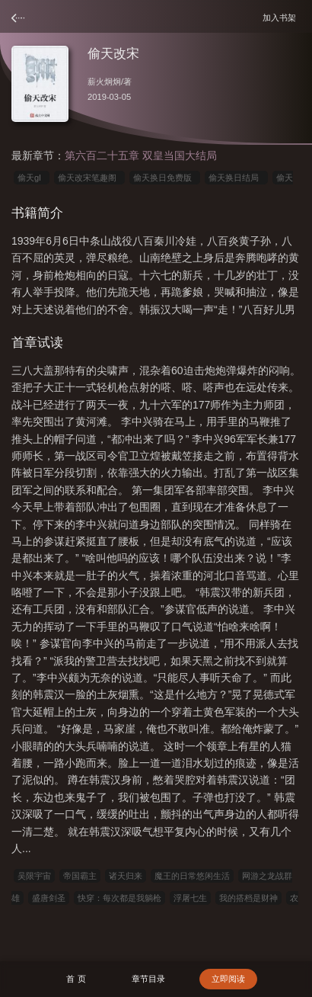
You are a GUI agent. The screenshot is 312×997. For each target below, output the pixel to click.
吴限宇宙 (34, 875)
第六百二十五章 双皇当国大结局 (141, 155)
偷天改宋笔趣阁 (89, 177)
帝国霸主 (80, 875)
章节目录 (148, 978)
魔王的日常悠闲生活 (192, 875)
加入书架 (282, 17)
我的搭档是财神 (248, 897)
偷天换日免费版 (164, 177)
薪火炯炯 (104, 81)
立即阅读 (228, 978)
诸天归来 (125, 875)
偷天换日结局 (236, 177)
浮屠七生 (190, 897)
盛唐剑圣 (48, 897)
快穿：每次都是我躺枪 (119, 897)
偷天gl (32, 177)
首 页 (75, 978)
